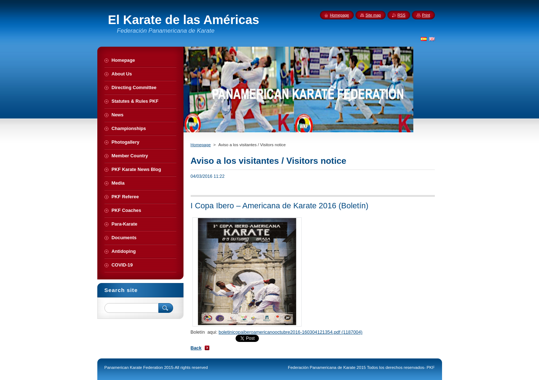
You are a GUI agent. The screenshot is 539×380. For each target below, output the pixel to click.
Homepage (201, 145)
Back (196, 348)
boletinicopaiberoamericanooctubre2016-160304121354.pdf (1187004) (291, 332)
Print (426, 15)
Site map (373, 15)
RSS (401, 15)
